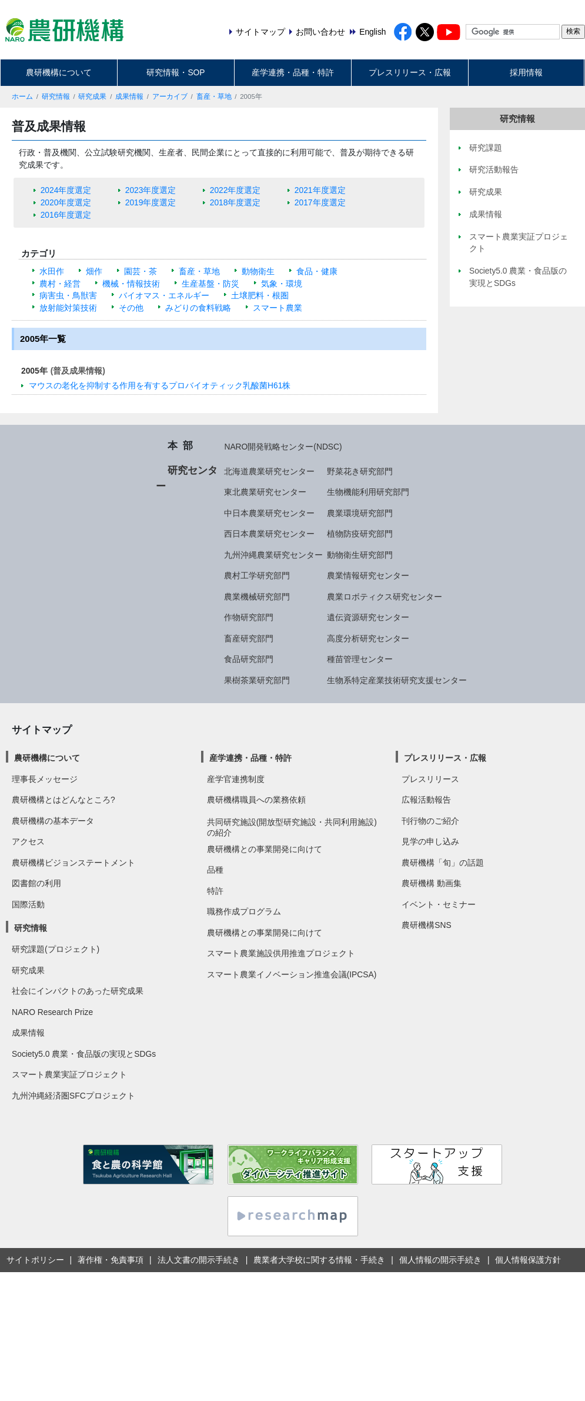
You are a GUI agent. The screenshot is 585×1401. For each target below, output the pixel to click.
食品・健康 (316, 271)
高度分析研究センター (368, 638)
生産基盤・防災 (210, 283)
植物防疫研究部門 (360, 533)
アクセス (28, 841)
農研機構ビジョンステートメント (73, 862)
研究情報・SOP (175, 72)
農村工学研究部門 (257, 575)
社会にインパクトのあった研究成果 (77, 991)
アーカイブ (170, 96)
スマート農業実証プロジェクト (69, 1074)
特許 (215, 891)
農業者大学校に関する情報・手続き (319, 1259)
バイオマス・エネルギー (164, 295)
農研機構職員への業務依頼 (256, 799)
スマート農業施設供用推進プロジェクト (281, 953)
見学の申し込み (430, 841)
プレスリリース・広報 (410, 72)
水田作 (51, 271)
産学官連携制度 (236, 779)
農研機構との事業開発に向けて (264, 849)
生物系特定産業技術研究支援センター (397, 680)
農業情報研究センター (368, 575)
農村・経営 (60, 283)
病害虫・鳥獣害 (68, 295)
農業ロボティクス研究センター (384, 596)
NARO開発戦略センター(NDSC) (283, 446)
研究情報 (56, 96)
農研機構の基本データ (53, 821)
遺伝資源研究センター (368, 617)
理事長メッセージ (45, 779)
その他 (131, 307)
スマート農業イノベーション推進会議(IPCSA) (292, 974)
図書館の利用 (36, 883)
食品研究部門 (248, 659)
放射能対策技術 (68, 307)
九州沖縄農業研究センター (273, 555)
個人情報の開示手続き (440, 1259)
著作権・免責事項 (110, 1259)
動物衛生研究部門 (360, 555)
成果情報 (129, 96)
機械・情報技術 (131, 283)
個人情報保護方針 (528, 1259)
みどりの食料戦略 (198, 307)
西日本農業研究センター (269, 533)
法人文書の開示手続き (199, 1259)
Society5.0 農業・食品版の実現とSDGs (84, 1054)
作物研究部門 (248, 617)
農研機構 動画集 (432, 883)
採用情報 (526, 72)
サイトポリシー (35, 1259)
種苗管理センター (360, 659)
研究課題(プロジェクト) (55, 949)
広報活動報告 (426, 799)
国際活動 (28, 904)
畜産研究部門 (248, 638)
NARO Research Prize (52, 1012)
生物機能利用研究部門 (368, 492)
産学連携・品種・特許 (293, 72)
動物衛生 (258, 271)
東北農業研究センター (265, 492)
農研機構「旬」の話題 (443, 862)
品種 (215, 869)
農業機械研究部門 (257, 596)
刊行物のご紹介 (430, 821)
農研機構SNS (426, 925)
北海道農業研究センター (269, 471)
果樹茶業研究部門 (257, 680)
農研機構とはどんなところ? (63, 799)
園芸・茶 (140, 271)
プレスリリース (430, 779)
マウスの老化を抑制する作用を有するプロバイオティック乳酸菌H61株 (159, 385)
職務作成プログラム (244, 911)
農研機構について (59, 72)
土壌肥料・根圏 (260, 295)
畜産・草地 (214, 96)
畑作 (94, 271)
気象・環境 (281, 283)
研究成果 (92, 96)
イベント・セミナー (439, 904)
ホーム (22, 96)
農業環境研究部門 (360, 513)
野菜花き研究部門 (360, 471)
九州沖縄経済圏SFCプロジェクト (73, 1095)
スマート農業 (277, 307)
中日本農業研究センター (269, 513)
